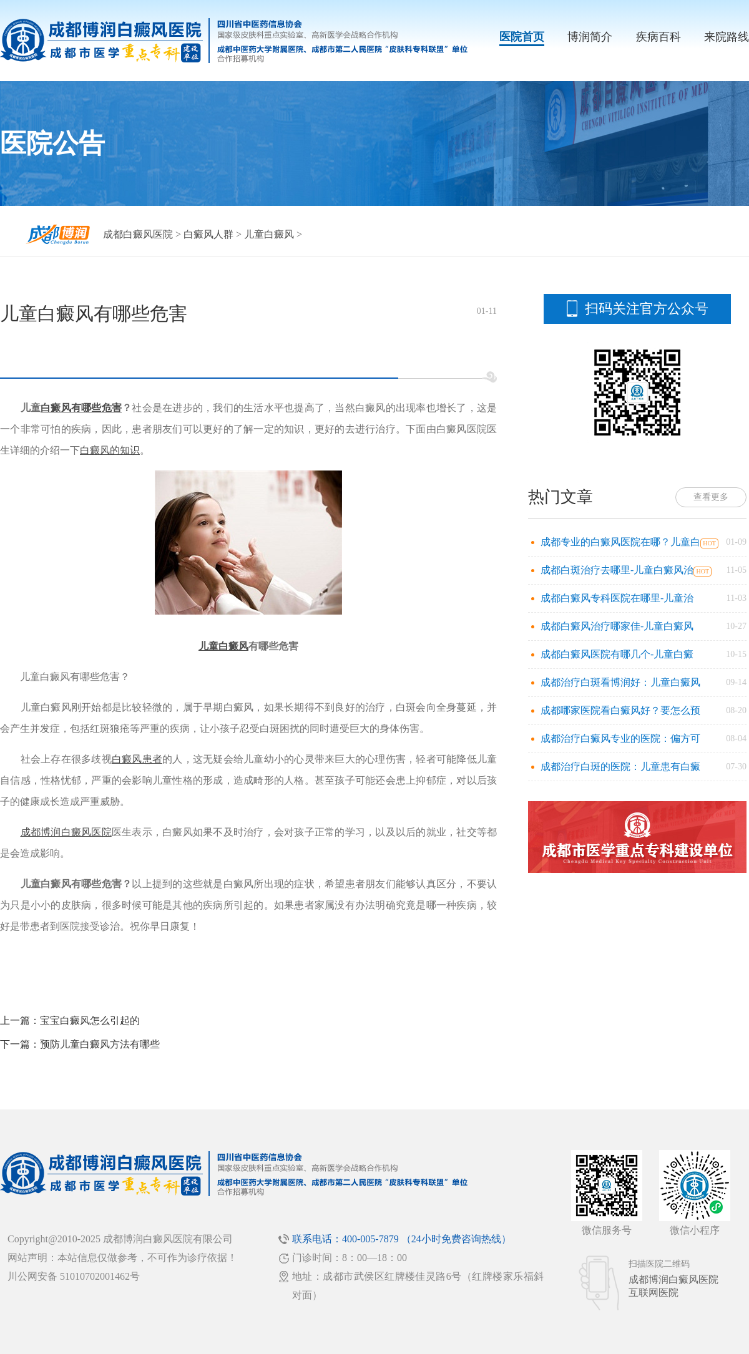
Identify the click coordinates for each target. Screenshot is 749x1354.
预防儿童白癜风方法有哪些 (100, 1044)
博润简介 (589, 37)
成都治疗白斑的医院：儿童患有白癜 (620, 766)
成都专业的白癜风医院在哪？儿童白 (620, 542)
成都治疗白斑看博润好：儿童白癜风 (620, 682)
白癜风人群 (208, 234)
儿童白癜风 (269, 234)
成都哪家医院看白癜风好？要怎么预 (620, 710)
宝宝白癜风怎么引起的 (90, 1020)
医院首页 (521, 37)
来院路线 (726, 37)
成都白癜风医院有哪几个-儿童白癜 (617, 654)
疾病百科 (658, 37)
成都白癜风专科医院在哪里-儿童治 (617, 598)
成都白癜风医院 (138, 234)
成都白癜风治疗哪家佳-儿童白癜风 (617, 626)
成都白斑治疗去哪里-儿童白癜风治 (617, 570)
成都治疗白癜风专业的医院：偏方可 (620, 738)
